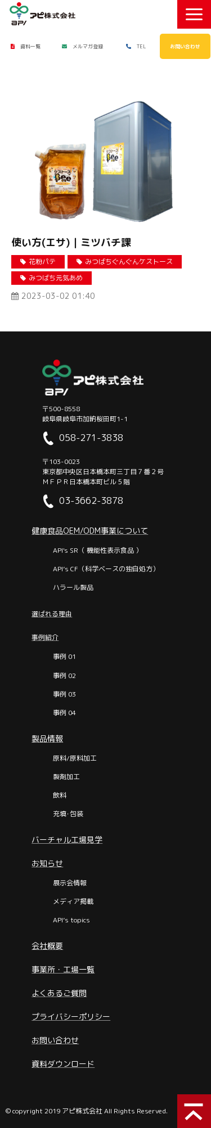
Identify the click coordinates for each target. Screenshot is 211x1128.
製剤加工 (66, 776)
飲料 (59, 795)
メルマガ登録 (88, 46)
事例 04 (64, 712)
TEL (141, 46)
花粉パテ (42, 261)
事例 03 (64, 694)
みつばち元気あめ (56, 278)
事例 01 (64, 656)
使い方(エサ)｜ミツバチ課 (71, 242)
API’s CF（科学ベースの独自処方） (106, 569)
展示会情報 (70, 883)
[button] (194, 14)
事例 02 (64, 675)
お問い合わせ (185, 46)
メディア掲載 (73, 901)
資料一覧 (30, 46)
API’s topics (71, 920)
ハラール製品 (73, 587)
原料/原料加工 (75, 758)
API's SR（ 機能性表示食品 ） (97, 550)
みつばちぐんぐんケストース (129, 261)
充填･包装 (68, 813)
